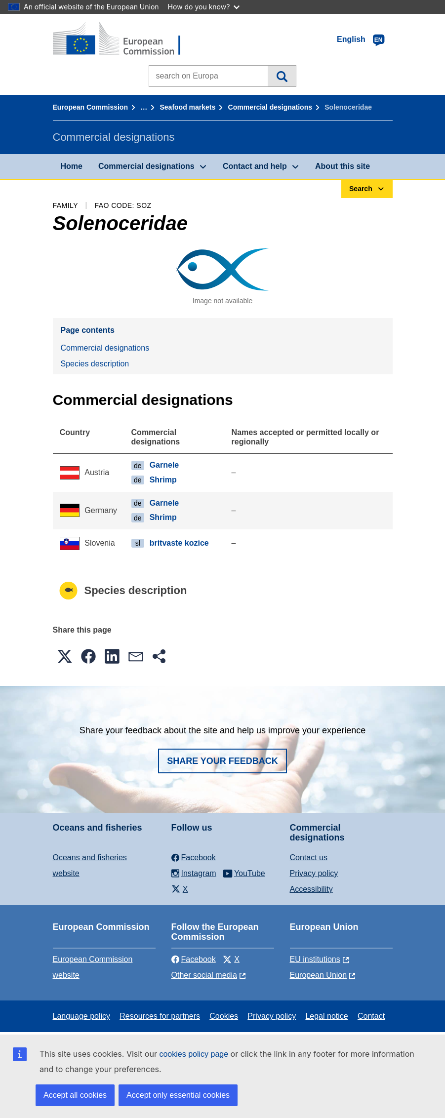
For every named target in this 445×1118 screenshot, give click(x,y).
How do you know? (204, 6)
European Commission (90, 107)
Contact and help (255, 166)
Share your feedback (222, 761)
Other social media (204, 975)
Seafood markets (188, 107)
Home (71, 166)
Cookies (223, 1016)
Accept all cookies (75, 1095)
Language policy (82, 1016)
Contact (371, 1016)
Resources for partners (160, 1016)
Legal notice (326, 1016)
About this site (342, 166)
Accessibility (311, 889)
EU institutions (315, 959)
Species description (95, 363)
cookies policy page (193, 1054)
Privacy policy (314, 873)
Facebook (193, 959)
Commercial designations (270, 107)
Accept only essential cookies (178, 1095)
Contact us (308, 857)
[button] (65, 656)
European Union (318, 975)
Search (282, 76)
